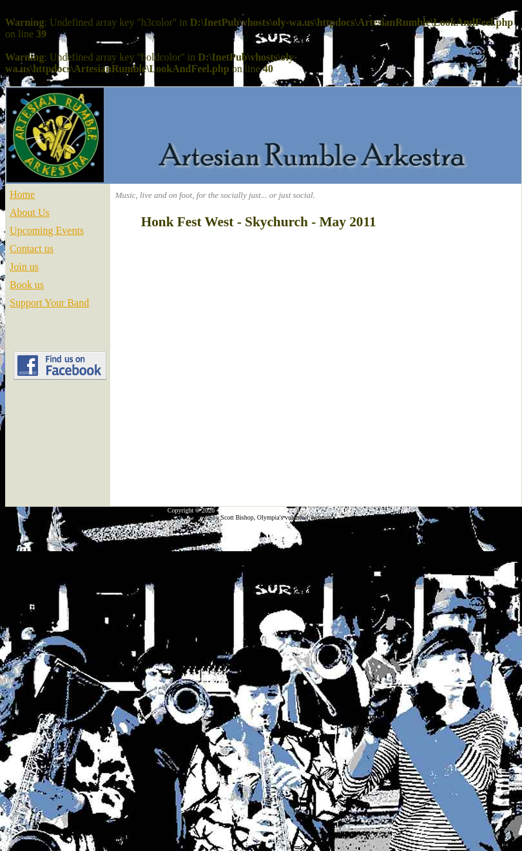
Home (22, 194)
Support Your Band (49, 302)
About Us (30, 212)
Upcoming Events (47, 230)
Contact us (31, 248)
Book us (27, 284)
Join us (24, 266)
